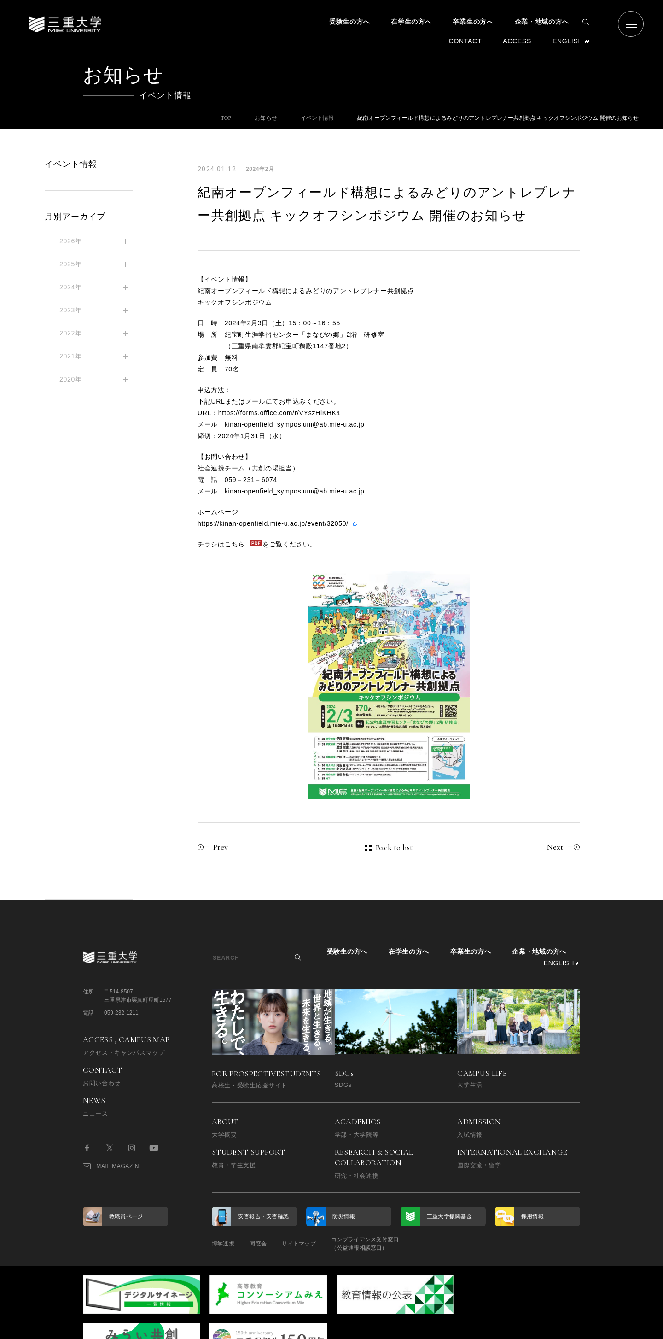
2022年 (70, 333)
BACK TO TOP (550, 1327)
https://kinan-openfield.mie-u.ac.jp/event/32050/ (273, 523)
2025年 (70, 264)
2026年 (70, 241)
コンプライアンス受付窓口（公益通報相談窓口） (374, 1243)
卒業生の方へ (473, 21)
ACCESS (517, 41)
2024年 (70, 287)
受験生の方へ (349, 21)
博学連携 (223, 1243)
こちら (235, 544)
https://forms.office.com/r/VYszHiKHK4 (279, 413)
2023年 (70, 310)
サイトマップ (305, 1243)
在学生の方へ (411, 21)
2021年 (70, 356)
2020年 (70, 379)
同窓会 (261, 1243)
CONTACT (465, 41)
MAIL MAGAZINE (113, 1166)
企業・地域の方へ (542, 21)
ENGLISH (567, 41)
